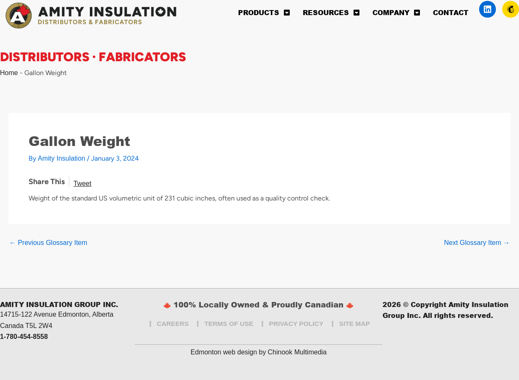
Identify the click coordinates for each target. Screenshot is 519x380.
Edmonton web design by (228, 352)
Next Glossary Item (477, 242)
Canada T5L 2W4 (26, 325)
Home (9, 72)
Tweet (82, 183)
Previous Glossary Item (48, 242)
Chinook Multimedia (297, 352)
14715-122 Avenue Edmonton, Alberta (56, 314)
